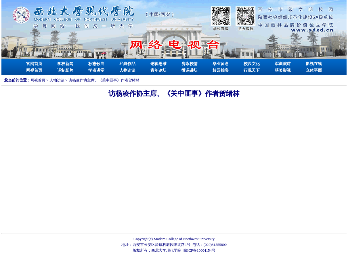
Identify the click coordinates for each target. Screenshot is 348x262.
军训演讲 (283, 64)
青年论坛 (158, 70)
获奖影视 (283, 70)
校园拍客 (221, 70)
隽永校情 (189, 64)
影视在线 (314, 64)
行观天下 (252, 70)
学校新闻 (65, 64)
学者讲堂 (96, 70)
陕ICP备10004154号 (199, 250)
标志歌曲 (96, 64)
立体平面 (314, 70)
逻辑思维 (158, 64)
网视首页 (34, 70)
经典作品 (127, 64)
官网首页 (34, 64)
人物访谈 (127, 70)
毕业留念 (221, 64)
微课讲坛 (189, 70)
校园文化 (252, 64)
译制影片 (65, 70)
